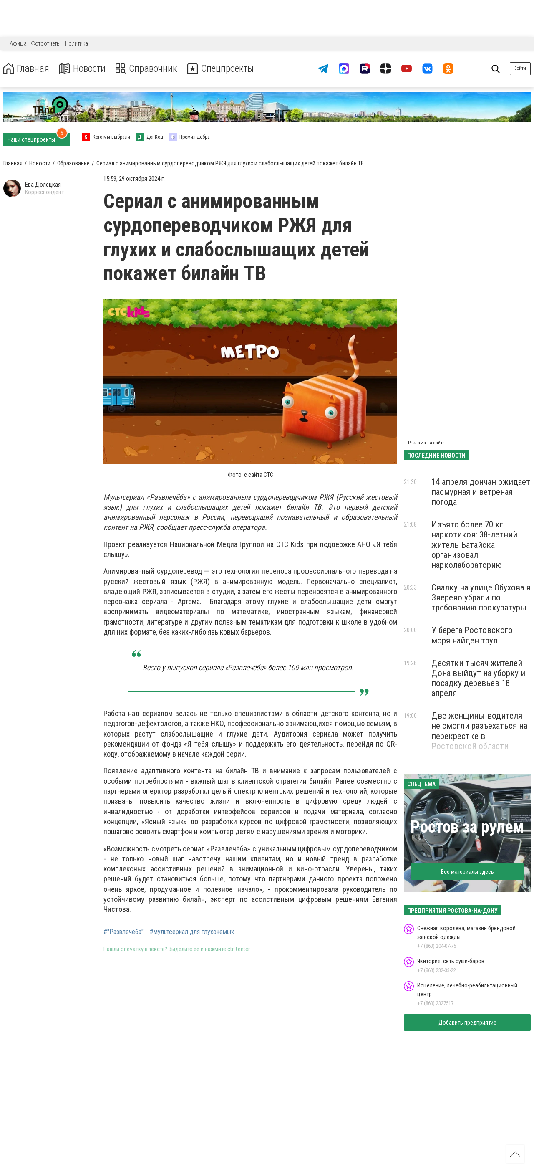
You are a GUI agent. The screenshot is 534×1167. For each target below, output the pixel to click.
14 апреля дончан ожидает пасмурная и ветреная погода (480, 492)
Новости (82, 68)
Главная (26, 68)
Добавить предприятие (467, 1022)
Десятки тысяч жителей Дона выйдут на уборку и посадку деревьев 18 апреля (478, 678)
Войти (520, 68)
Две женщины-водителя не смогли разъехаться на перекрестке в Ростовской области (479, 731)
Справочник (147, 68)
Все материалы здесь (467, 871)
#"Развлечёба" (123, 932)
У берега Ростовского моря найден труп (472, 635)
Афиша (18, 43)
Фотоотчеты (45, 43)
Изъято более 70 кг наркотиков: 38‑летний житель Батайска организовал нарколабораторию (474, 544)
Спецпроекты (223, 68)
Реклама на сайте (426, 443)
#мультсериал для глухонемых (192, 932)
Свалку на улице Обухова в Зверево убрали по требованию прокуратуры (481, 597)
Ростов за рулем (467, 827)
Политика (76, 43)
